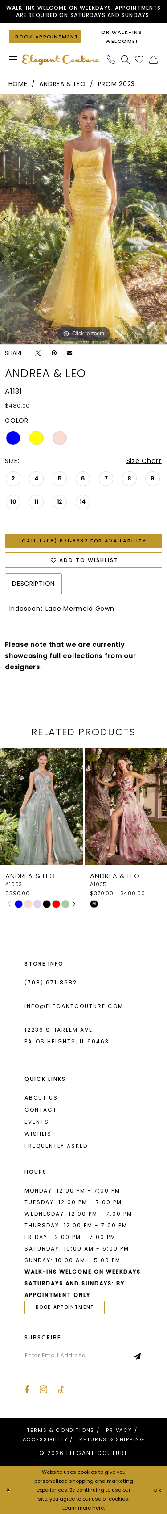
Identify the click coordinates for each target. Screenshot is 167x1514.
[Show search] (125, 59)
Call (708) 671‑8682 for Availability (84, 541)
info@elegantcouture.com (73, 1006)
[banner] (61, 59)
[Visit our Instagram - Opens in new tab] (43, 1389)
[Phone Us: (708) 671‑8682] (111, 59)
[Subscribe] (137, 1355)
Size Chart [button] (144, 460)
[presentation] (41, 806)
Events (36, 1122)
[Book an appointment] (45, 36)
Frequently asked (56, 1146)
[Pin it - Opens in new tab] (54, 353)
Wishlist (40, 1134)
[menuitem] (13, 59)
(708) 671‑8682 (50, 982)
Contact (40, 1110)
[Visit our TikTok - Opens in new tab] (61, 1390)
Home (18, 83)
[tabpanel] (83, 219)
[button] (13, 59)
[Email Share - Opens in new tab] (69, 352)
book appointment (65, 1307)
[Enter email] (82, 1355)
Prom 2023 (116, 83)
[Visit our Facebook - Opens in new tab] (26, 1390)
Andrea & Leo (62, 83)
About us (41, 1097)
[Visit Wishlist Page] (139, 59)
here (98, 1507)
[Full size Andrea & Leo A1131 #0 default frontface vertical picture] (83, 219)
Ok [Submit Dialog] (157, 1489)
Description (33, 583)
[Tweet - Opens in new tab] (38, 353)
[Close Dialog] (8, 1490)
